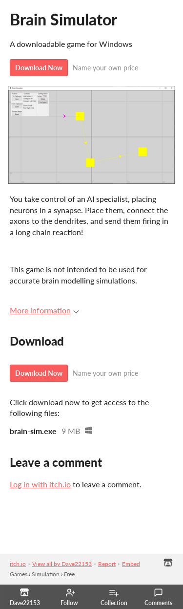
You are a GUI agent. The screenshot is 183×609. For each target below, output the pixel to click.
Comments (158, 597)
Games (18, 574)
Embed (131, 563)
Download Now (38, 68)
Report (107, 563)
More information (44, 310)
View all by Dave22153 (62, 563)
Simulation (46, 574)
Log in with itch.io (40, 484)
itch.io (18, 563)
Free (69, 574)
